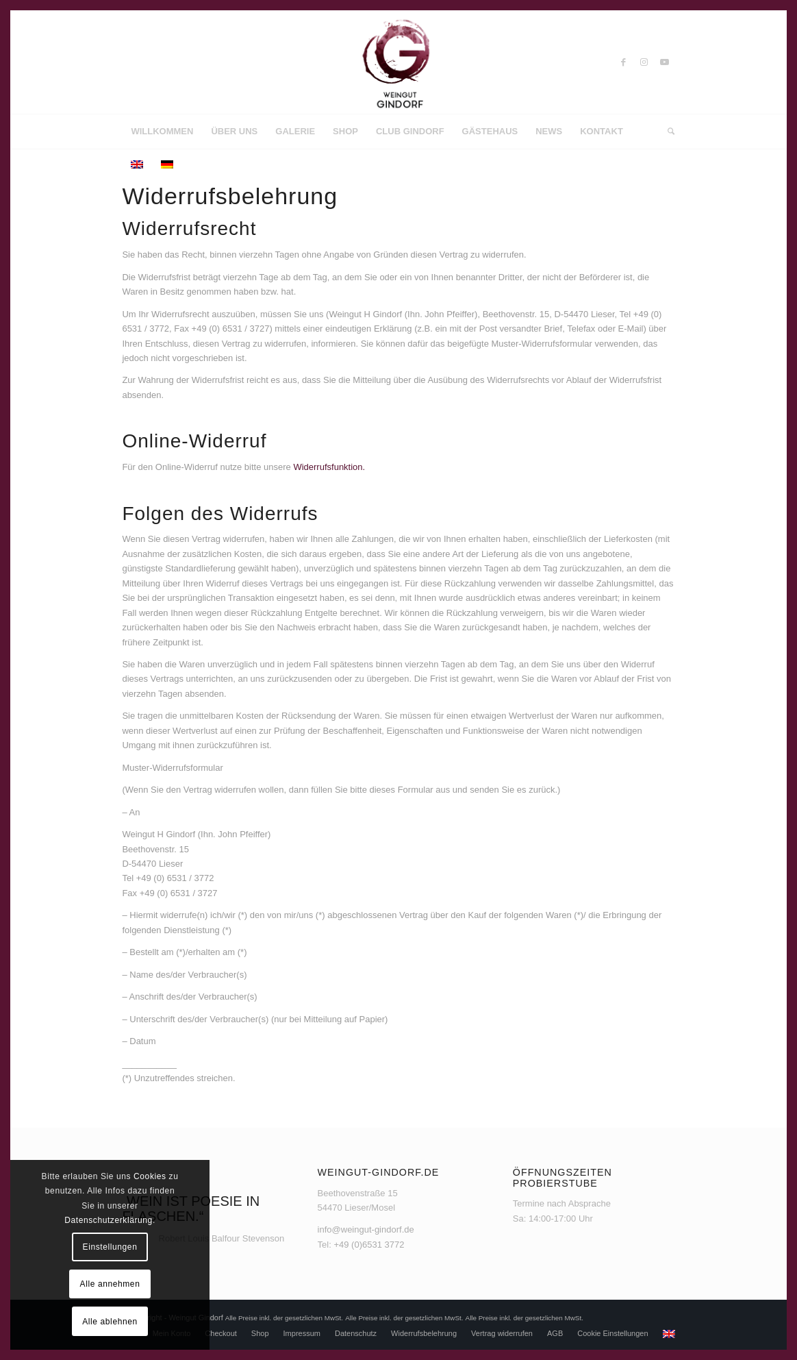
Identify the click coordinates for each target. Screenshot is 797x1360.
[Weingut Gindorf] (398, 62)
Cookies (150, 1176)
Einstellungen (110, 1247)
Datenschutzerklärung (108, 1220)
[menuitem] (162, 131)
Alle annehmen (110, 1284)
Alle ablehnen (110, 1321)
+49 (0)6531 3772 (368, 1244)
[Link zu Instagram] (644, 62)
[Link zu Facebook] (623, 62)
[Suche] (666, 131)
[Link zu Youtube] (665, 62)
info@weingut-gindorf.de (366, 1229)
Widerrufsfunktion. (329, 467)
